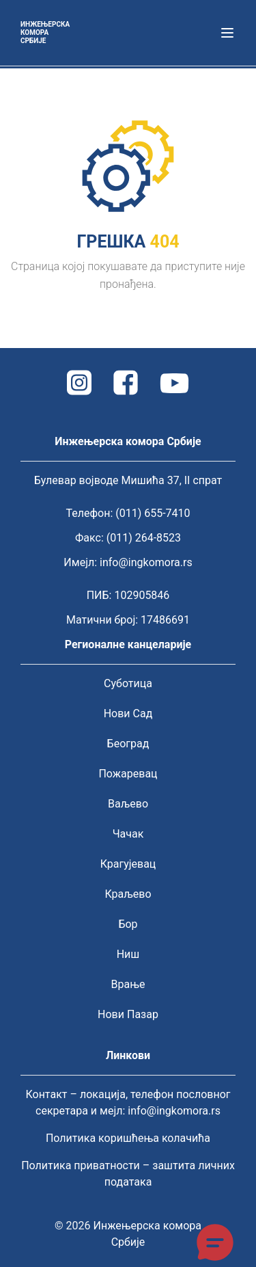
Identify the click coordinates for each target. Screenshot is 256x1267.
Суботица (128, 683)
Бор (127, 924)
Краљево (127, 894)
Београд (128, 743)
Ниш (128, 954)
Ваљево (128, 803)
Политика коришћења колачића (128, 1138)
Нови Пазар (128, 1014)
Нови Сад (128, 713)
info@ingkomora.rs (146, 562)
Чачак (128, 833)
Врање (128, 984)
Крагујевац (128, 863)
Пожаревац (127, 773)
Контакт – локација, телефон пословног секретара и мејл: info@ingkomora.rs (127, 1102)
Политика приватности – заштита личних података (128, 1173)
